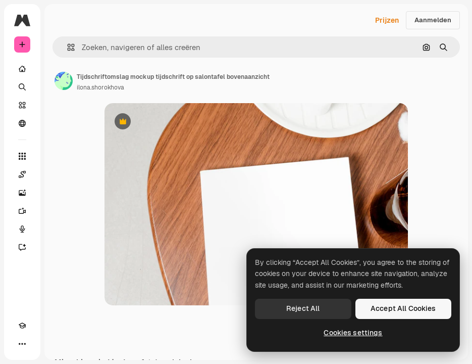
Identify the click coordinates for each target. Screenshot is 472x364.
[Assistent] (22, 247)
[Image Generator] (22, 193)
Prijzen (387, 20)
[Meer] (22, 344)
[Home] (22, 69)
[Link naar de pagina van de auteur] (64, 81)
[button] (67, 47)
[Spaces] (22, 174)
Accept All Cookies (403, 308)
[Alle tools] (22, 156)
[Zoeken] (22, 87)
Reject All (303, 308)
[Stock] (22, 105)
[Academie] (22, 325)
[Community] (22, 123)
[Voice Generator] (22, 229)
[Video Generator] (22, 211)
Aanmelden (432, 20)
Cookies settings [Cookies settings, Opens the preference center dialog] (353, 332)
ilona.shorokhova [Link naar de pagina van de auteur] (100, 87)
